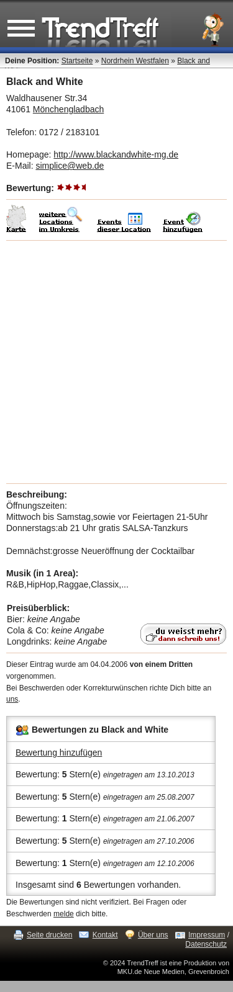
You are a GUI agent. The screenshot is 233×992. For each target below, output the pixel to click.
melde (63, 913)
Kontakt (105, 935)
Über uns (153, 935)
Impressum (206, 935)
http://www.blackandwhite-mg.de (115, 154)
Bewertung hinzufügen (59, 752)
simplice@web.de (69, 166)
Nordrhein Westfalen (135, 60)
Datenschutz (206, 944)
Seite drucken (49, 935)
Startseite (77, 60)
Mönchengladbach (68, 109)
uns (12, 699)
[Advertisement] (116, 362)
